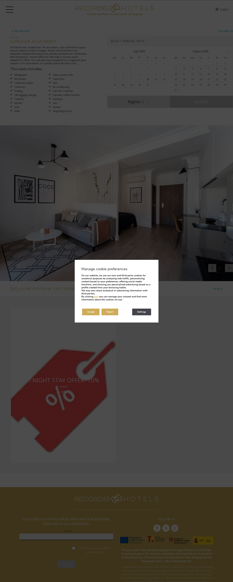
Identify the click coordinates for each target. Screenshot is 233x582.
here (96, 296)
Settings (141, 311)
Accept (90, 311)
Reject (110, 311)
